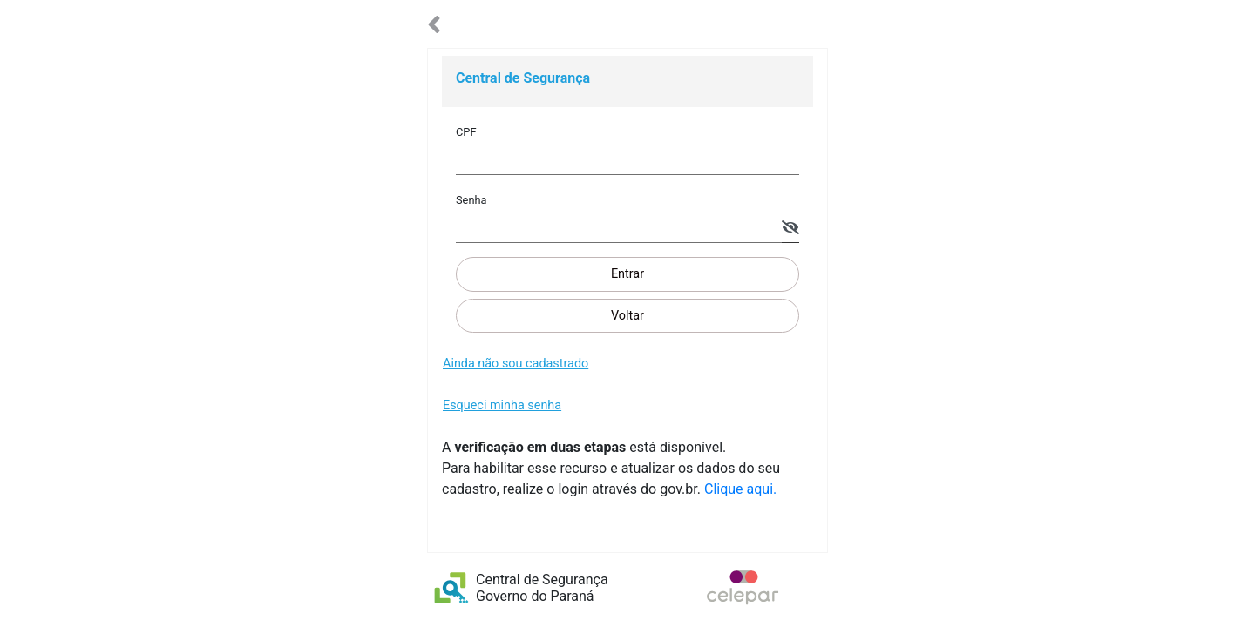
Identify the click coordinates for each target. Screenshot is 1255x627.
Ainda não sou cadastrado (515, 363)
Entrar (627, 273)
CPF (466, 131)
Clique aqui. (740, 489)
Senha (471, 199)
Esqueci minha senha (502, 405)
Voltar (627, 315)
